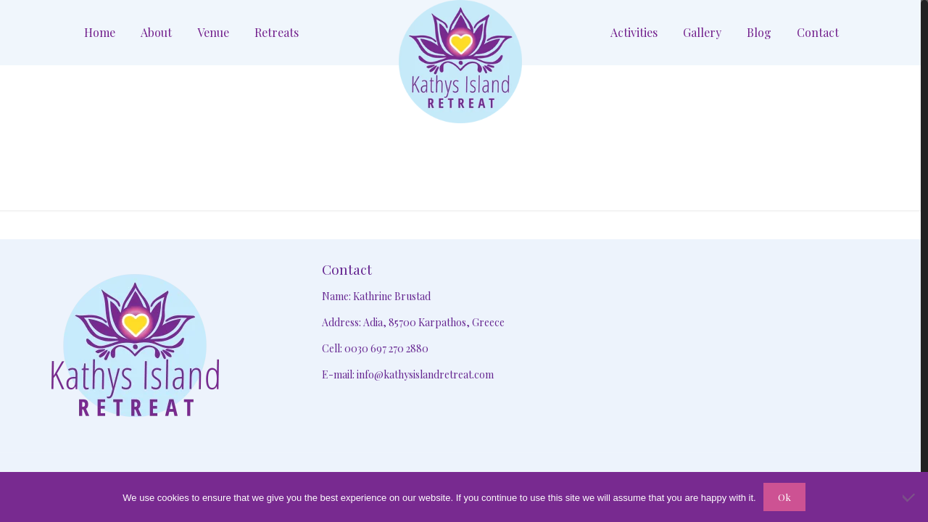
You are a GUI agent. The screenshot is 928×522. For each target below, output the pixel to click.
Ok (784, 497)
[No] (910, 497)
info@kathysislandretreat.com (425, 374)
